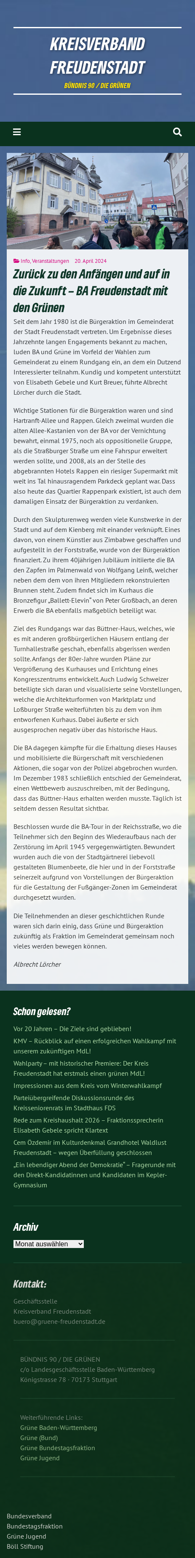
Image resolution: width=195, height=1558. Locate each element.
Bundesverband (29, 1516)
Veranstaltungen (50, 261)
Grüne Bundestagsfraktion (57, 1447)
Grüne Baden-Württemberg (58, 1427)
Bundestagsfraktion (35, 1526)
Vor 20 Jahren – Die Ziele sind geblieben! (72, 1028)
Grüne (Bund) (39, 1437)
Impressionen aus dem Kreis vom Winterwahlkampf (87, 1085)
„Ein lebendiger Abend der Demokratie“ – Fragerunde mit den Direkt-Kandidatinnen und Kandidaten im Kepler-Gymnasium (94, 1174)
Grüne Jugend (40, 1458)
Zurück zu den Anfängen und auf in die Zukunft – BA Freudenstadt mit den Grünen (91, 290)
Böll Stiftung (25, 1546)
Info (25, 261)
